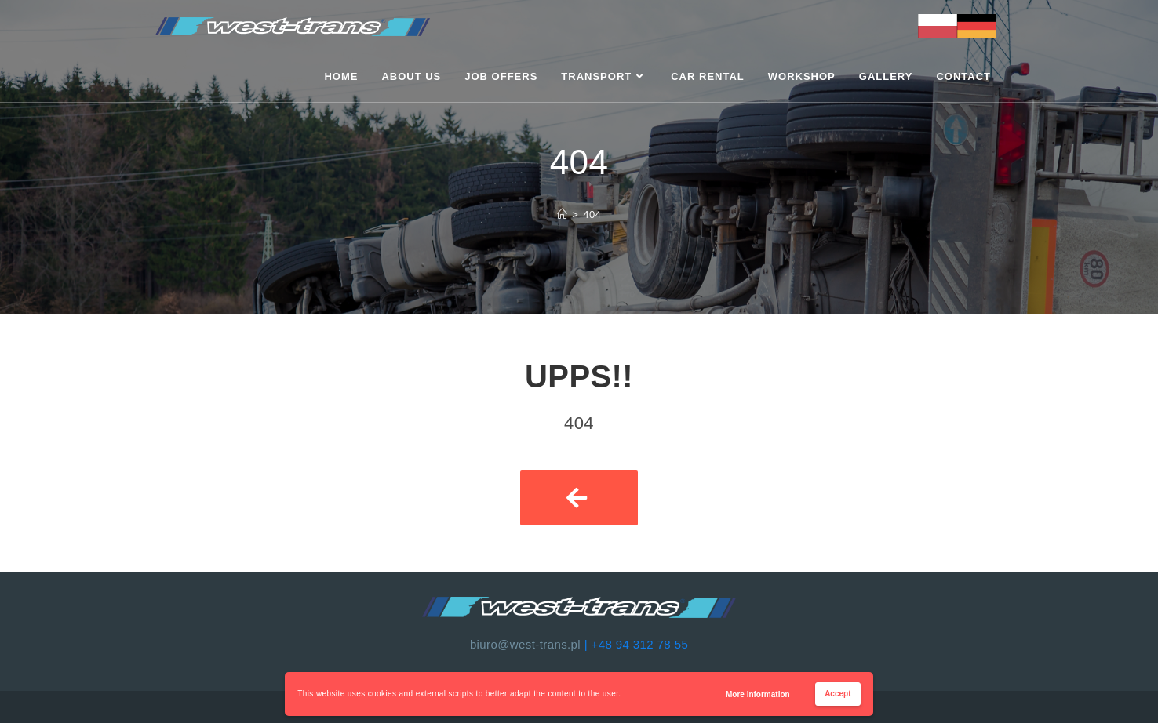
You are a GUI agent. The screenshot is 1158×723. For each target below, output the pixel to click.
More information (758, 694)
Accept (837, 693)
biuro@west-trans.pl (525, 644)
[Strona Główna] (562, 214)
